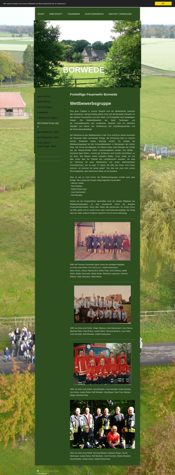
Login (135, 471)
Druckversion (44, 471)
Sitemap (55, 471)
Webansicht (133, 474)
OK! (163, 3)
